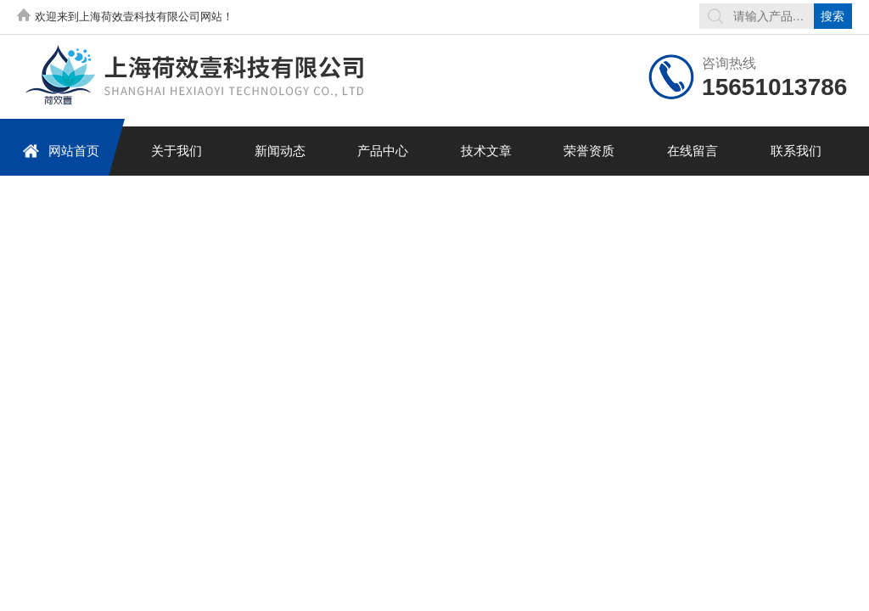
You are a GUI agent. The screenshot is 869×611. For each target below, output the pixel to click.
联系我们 (796, 150)
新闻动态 (280, 150)
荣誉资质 (588, 150)
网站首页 (60, 150)
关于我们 (176, 150)
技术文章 (486, 150)
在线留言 (692, 150)
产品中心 (382, 150)
